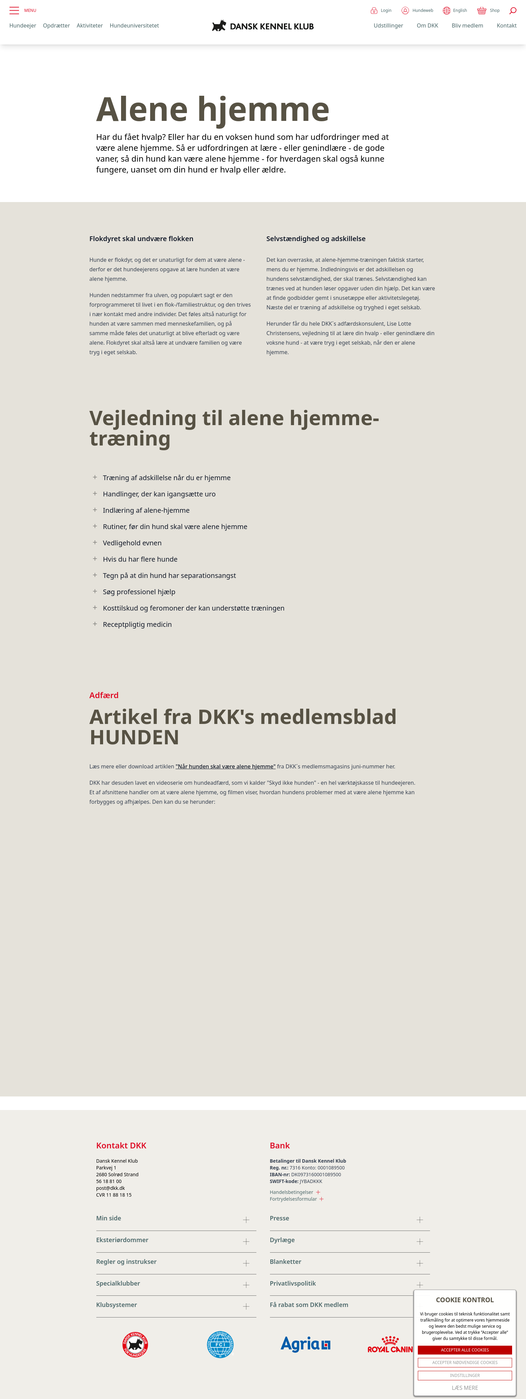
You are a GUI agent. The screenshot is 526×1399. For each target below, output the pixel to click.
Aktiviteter (90, 25)
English (455, 11)
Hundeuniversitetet (134, 25)
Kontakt (507, 25)
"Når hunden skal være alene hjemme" (226, 766)
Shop (488, 10)
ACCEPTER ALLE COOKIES (465, 1350)
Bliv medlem (467, 25)
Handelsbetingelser (295, 1192)
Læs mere (465, 1388)
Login (380, 10)
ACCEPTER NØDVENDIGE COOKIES (465, 1362)
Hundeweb (417, 10)
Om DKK (427, 25)
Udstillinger (388, 25)
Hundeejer (22, 25)
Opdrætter (56, 25)
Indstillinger (465, 1375)
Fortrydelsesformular (297, 1199)
